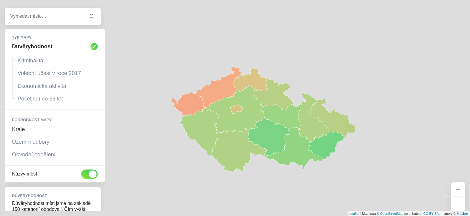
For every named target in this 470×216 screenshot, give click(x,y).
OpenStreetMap (391, 213)
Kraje (18, 129)
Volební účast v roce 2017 (49, 73)
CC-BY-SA (431, 213)
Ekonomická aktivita (41, 86)
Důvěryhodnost (55, 46)
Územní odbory (30, 142)
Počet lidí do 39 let (40, 98)
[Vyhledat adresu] (92, 16)
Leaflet (354, 213)
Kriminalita (30, 60)
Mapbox (463, 213)
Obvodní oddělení (33, 154)
